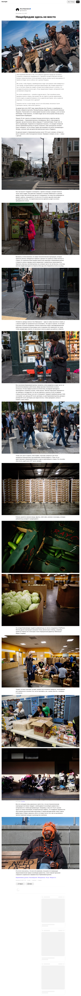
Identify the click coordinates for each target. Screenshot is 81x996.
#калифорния (33, 877)
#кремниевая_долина (22, 877)
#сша (47, 877)
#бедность (53, 877)
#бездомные (41, 877)
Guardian (23, 801)
